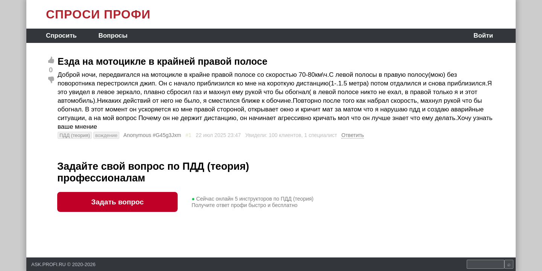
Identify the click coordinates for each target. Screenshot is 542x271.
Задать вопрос (117, 202)
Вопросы (112, 35)
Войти (483, 35)
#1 (189, 135)
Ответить (352, 135)
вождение (106, 135)
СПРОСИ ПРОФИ (98, 14)
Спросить (61, 35)
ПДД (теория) (74, 135)
